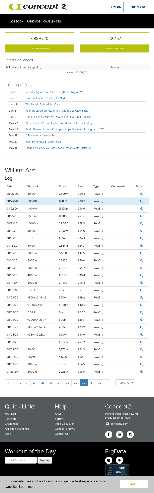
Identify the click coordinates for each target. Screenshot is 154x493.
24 (34, 382)
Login (116, 7)
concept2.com (116, 423)
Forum (59, 418)
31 (92, 382)
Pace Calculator (64, 423)
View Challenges (77, 72)
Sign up (45, 460)
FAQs (58, 413)
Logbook (16, 21)
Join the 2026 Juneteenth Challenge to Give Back (56, 110)
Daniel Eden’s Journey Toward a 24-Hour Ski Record (58, 116)
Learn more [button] (27, 486)
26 (51, 382)
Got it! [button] (134, 484)
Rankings (33, 21)
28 (67, 382)
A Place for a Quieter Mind (41, 135)
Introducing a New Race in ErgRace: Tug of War (54, 92)
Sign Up (138, 7)
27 (59, 382)
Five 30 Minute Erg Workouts (43, 141)
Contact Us (62, 433)
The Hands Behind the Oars (42, 104)
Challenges (52, 21)
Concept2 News (65, 428)
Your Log (10, 413)
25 (43, 382)
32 (99, 382)
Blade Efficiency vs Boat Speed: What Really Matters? (58, 147)
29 (75, 382)
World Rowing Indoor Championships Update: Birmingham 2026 (64, 129)
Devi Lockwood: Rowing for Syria (46, 98)
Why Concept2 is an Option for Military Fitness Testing (59, 123)
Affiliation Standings (17, 428)
